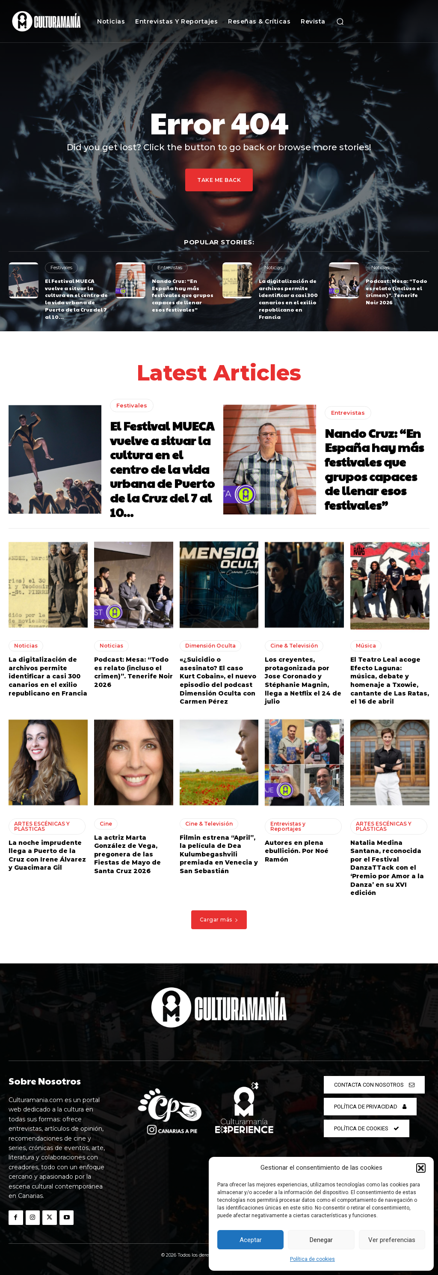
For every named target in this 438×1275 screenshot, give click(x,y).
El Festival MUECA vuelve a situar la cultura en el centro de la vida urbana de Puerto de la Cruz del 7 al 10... (76, 298)
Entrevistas (169, 267)
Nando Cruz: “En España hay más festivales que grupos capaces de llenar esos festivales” (182, 295)
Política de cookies (312, 1259)
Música (366, 645)
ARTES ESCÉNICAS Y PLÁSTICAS (42, 826)
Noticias (273, 267)
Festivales (61, 267)
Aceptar (251, 1240)
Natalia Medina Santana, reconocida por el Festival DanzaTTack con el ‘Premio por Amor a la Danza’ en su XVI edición (387, 868)
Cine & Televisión (294, 645)
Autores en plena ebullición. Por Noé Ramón (296, 851)
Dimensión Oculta (210, 645)
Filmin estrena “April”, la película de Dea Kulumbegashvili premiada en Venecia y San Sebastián (219, 854)
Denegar (321, 1240)
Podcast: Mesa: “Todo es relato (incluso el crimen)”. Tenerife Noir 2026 (396, 291)
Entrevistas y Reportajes (287, 826)
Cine (106, 823)
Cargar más (219, 919)
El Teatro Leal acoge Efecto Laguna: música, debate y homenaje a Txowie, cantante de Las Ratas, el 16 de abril (389, 680)
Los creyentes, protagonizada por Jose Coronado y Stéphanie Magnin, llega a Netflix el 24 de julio (303, 680)
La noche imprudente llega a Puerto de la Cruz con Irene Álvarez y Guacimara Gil (47, 855)
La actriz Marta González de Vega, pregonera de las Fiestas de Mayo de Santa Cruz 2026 (127, 854)
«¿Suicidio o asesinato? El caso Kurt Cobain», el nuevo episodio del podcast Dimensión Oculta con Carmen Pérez (218, 680)
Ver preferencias (391, 1240)
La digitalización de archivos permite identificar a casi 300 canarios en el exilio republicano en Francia (288, 298)
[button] (421, 1168)
